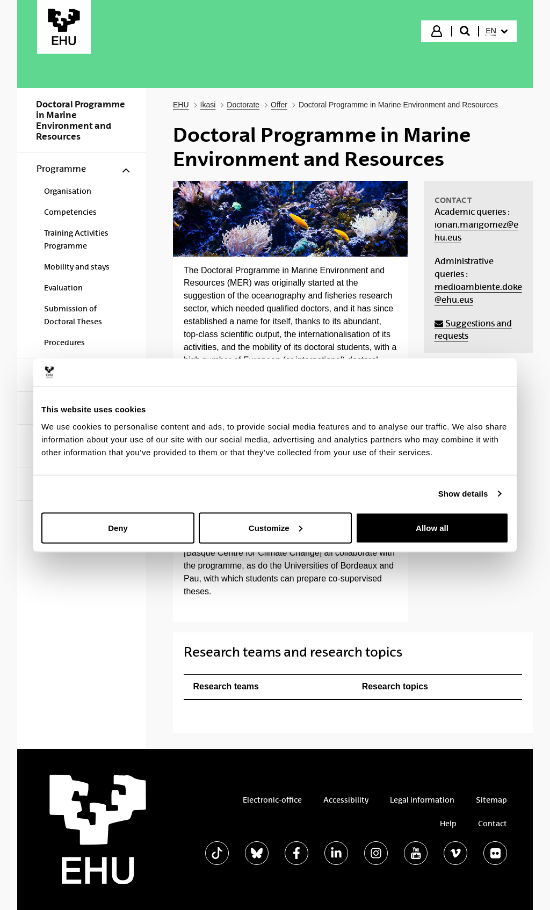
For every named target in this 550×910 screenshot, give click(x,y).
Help (448, 823)
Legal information (422, 800)
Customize (275, 527)
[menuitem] (497, 31)
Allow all (432, 527)
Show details (463, 493)
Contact (492, 823)
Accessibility (345, 800)
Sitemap (491, 800)
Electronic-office (272, 800)
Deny (118, 527)
